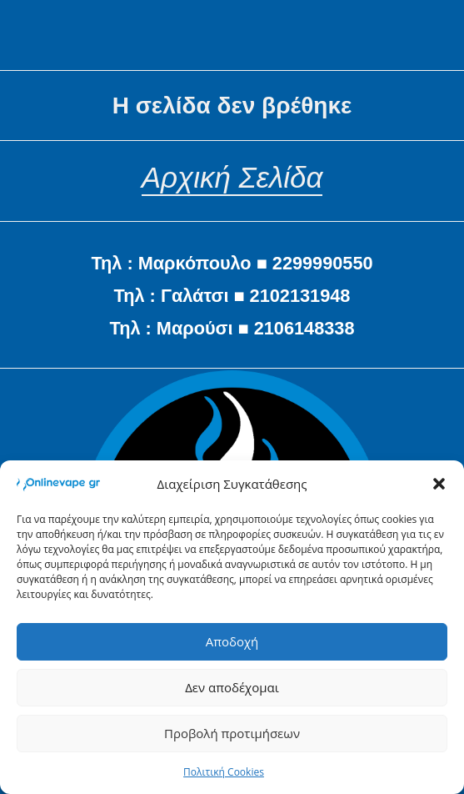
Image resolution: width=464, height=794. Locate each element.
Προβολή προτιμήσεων (232, 733)
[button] (439, 483)
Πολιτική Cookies (223, 772)
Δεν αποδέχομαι (232, 687)
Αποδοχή (232, 641)
